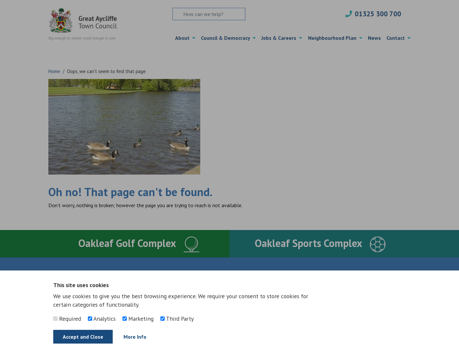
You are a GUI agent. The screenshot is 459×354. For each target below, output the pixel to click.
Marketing (138, 318)
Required (67, 318)
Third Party (177, 318)
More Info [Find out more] (134, 336)
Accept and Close (83, 336)
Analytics (102, 318)
